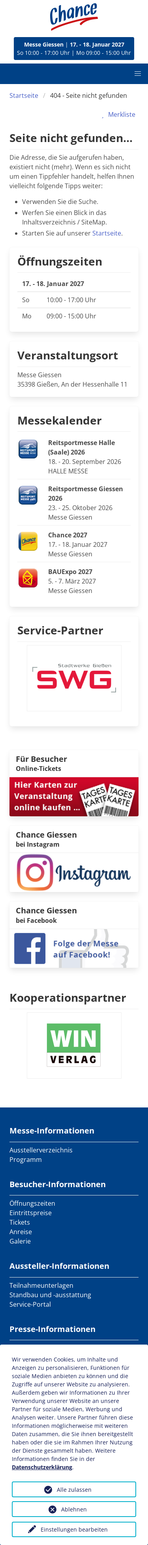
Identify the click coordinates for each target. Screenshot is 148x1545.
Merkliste (117, 114)
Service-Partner (60, 630)
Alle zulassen (74, 1489)
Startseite (23, 95)
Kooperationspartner (67, 997)
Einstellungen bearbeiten (74, 1529)
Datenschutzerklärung (42, 1467)
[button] (137, 74)
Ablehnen (74, 1509)
